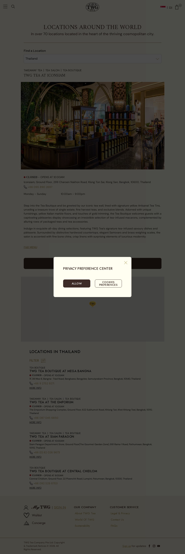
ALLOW (77, 283)
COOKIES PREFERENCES (108, 283)
